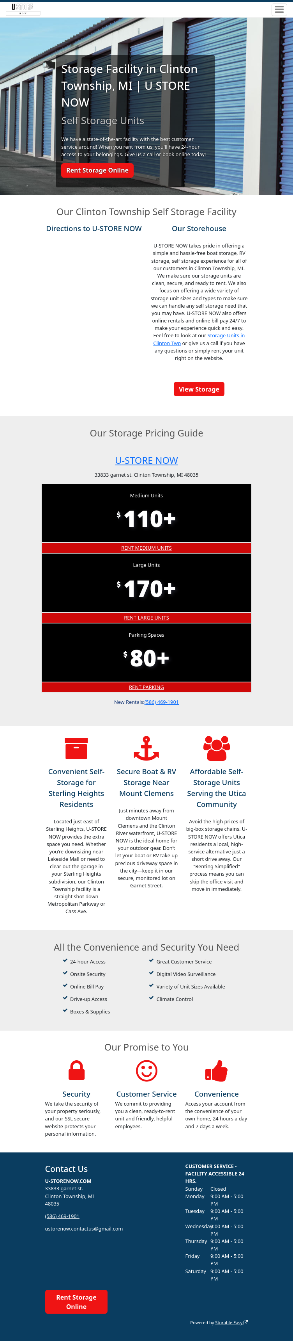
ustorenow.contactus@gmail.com (84, 1228)
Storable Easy (231, 1322)
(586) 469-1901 (162, 701)
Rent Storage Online (97, 170)
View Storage (199, 389)
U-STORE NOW (146, 460)
